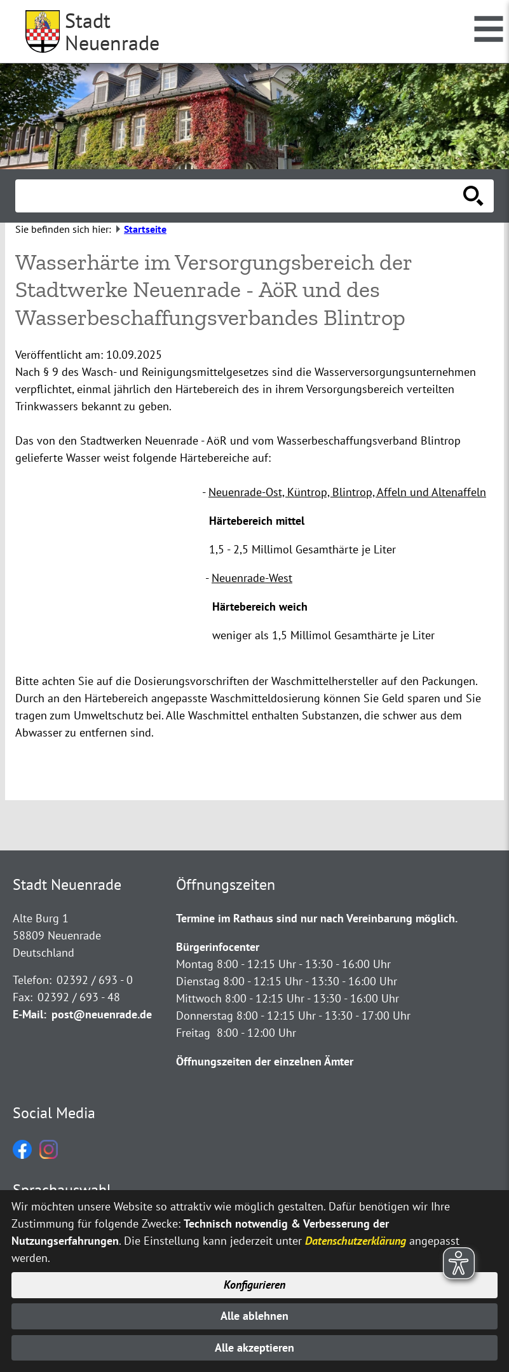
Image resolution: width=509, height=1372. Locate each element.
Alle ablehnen (254, 1315)
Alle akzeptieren (254, 1347)
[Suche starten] (473, 196)
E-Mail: (29, 1014)
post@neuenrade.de (101, 1014)
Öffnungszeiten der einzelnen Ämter (264, 1061)
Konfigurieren (254, 1283)
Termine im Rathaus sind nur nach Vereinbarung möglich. (317, 918)
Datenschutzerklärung (355, 1238)
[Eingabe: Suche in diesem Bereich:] (240, 196)
